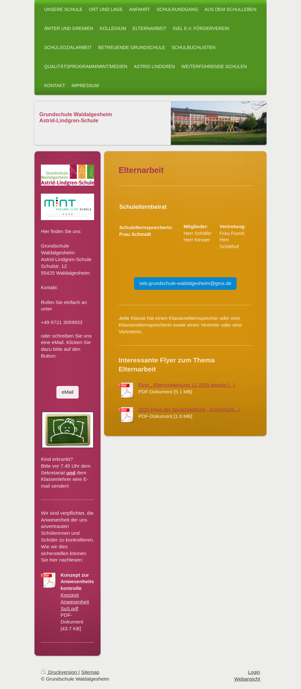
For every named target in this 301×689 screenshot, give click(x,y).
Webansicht (247, 679)
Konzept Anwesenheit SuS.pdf (75, 601)
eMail (67, 392)
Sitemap (90, 672)
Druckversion (59, 672)
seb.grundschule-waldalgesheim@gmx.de (185, 283)
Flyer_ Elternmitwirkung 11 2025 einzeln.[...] (186, 385)
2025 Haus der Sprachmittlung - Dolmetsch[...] (189, 409)
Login (254, 672)
